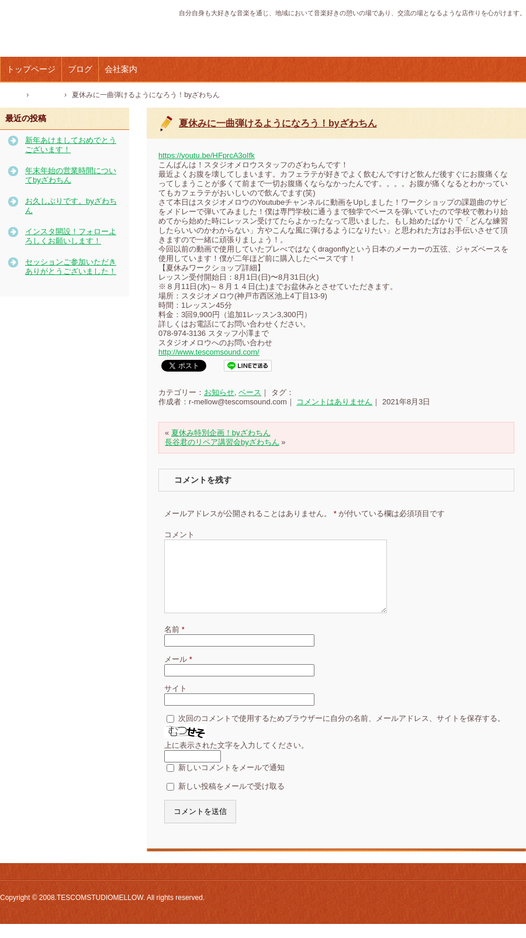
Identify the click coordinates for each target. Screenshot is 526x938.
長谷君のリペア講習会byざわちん (222, 442)
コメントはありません (334, 401)
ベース (249, 392)
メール (178, 673)
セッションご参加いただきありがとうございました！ (70, 266)
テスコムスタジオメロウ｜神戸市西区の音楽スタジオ (78, 34)
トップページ (31, 69)
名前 (174, 643)
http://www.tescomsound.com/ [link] (208, 352)
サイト (175, 702)
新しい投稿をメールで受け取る (231, 800)
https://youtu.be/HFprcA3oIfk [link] (206, 155)
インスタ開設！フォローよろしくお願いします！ (70, 236)
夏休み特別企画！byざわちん (221, 432)
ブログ (80, 69)
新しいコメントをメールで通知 (231, 781)
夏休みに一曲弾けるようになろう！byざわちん (278, 123)
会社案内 (121, 69)
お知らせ (219, 392)
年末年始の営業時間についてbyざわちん (70, 175)
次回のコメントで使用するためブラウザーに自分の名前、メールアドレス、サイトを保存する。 (341, 732)
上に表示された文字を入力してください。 (236, 759)
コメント (179, 534)
